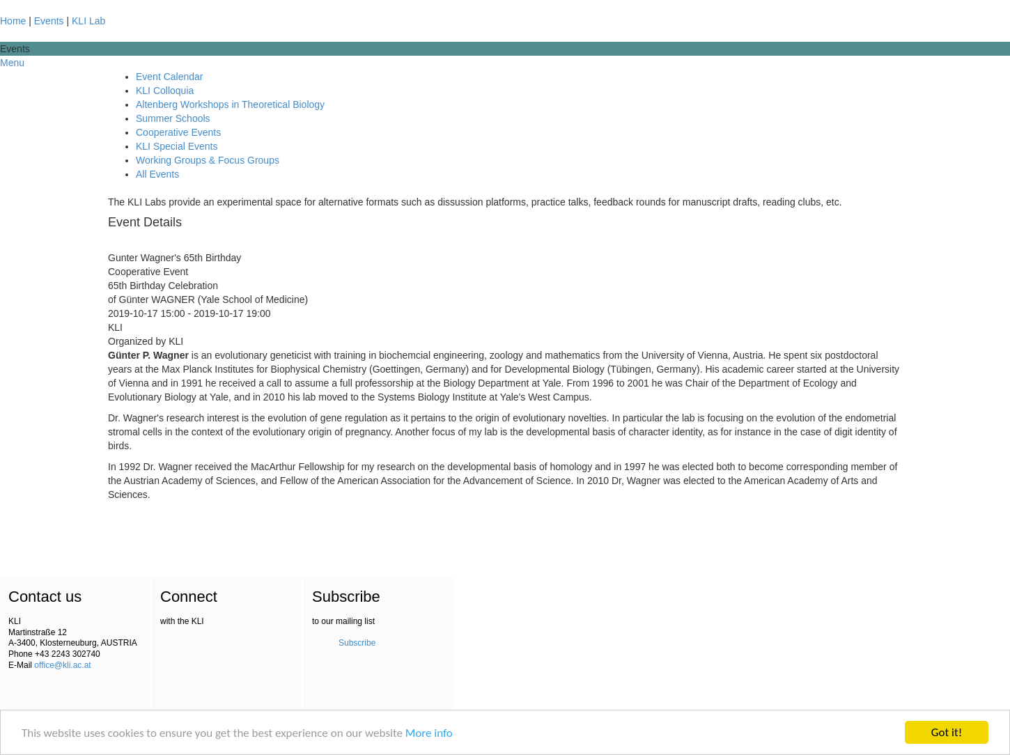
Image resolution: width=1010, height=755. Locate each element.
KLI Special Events (177, 146)
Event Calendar (169, 76)
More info (429, 733)
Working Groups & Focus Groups (207, 160)
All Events (157, 174)
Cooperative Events (178, 132)
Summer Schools (173, 118)
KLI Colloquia (165, 90)
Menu (12, 62)
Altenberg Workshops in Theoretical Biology (230, 104)
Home (13, 20)
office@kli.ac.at (62, 665)
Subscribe (357, 643)
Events (49, 20)
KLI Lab (88, 20)
